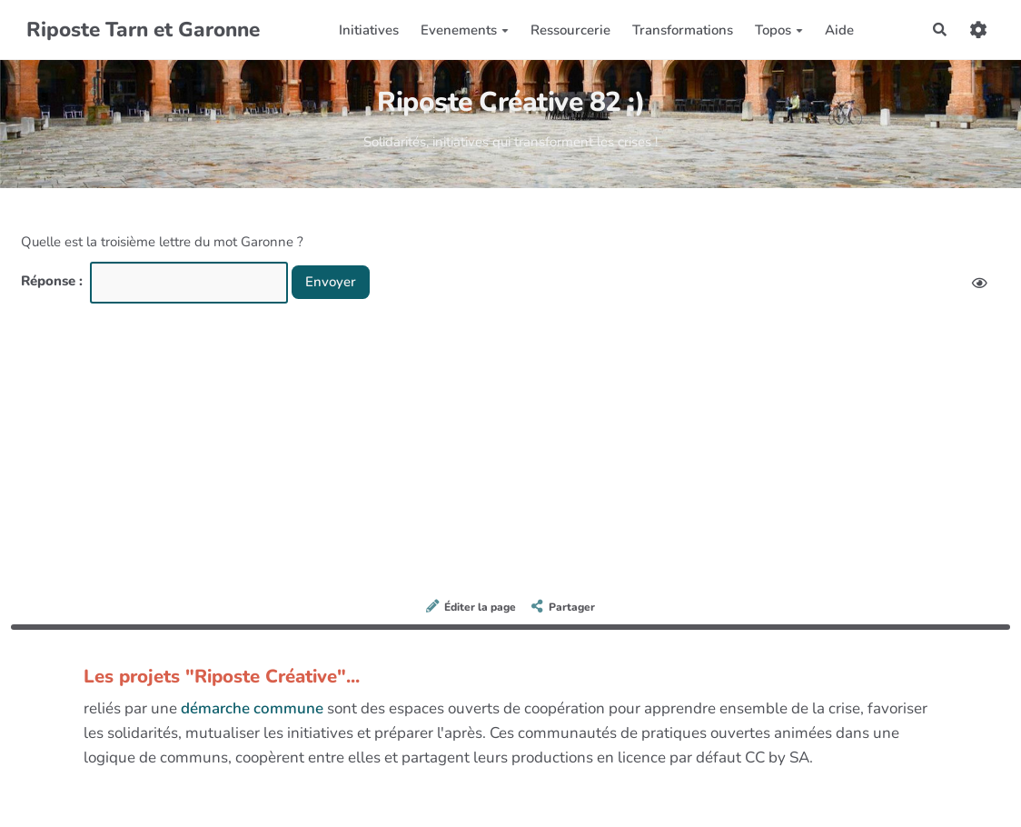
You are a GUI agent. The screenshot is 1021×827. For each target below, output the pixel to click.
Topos (779, 30)
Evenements (465, 30)
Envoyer (330, 282)
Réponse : (53, 281)
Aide (839, 30)
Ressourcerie (570, 30)
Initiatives (369, 30)
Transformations (682, 30)
